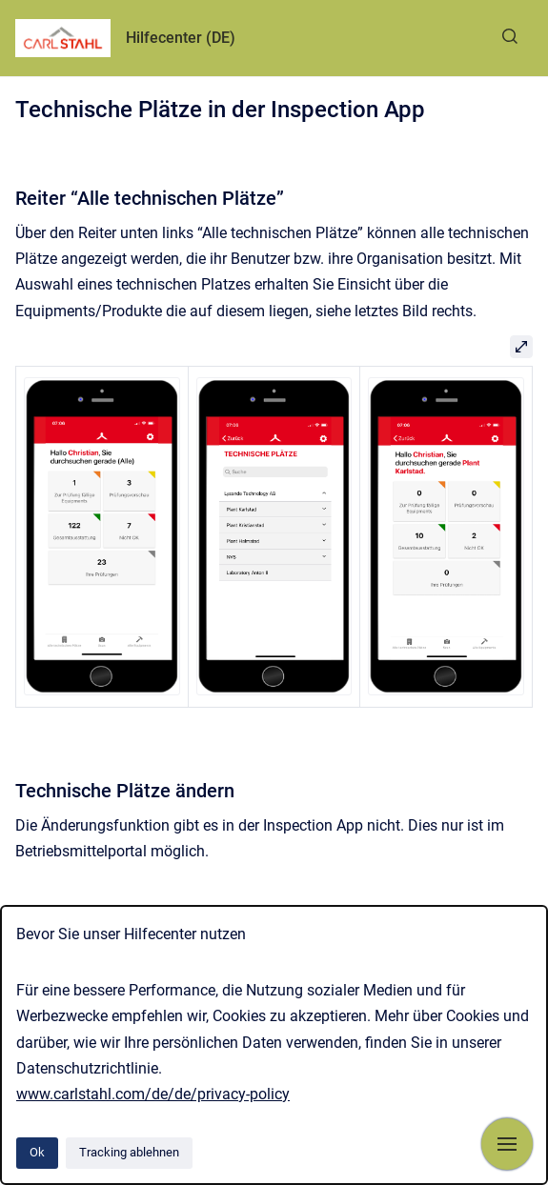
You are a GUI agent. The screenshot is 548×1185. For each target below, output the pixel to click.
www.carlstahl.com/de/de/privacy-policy (153, 1094)
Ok (37, 1152)
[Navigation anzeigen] (507, 1144)
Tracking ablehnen (129, 1152)
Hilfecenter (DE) (180, 38)
